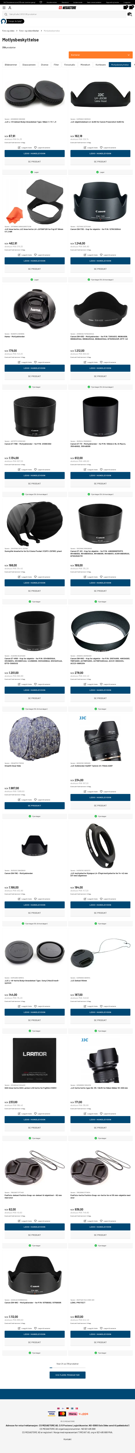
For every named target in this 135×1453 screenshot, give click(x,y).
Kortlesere (101, 64)
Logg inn (127, 2)
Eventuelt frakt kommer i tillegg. (15, 142)
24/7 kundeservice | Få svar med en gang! (19, 2)
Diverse (44, 64)
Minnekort (85, 64)
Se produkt (34, 161)
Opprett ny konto (112, 2)
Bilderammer (11, 64)
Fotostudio (69, 64)
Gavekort (65, 2)
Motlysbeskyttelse (120, 64)
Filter (56, 64)
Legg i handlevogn (34, 153)
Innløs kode (77, 2)
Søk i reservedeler (94, 2)
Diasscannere (29, 64)
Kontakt (67, 1439)
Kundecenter (52, 2)
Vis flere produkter (67, 1375)
